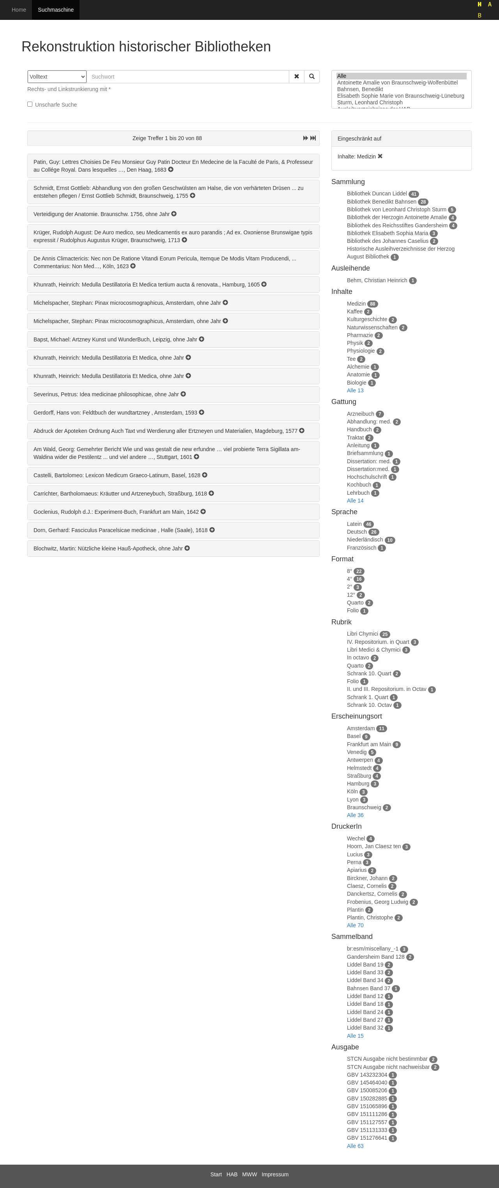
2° (349, 586)
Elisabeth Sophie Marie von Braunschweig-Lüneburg (401, 96)
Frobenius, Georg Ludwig (377, 902)
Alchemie (358, 367)
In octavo (358, 657)
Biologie (356, 383)
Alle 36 (355, 815)
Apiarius (357, 870)
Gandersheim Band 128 (376, 957)
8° (349, 571)
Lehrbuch (358, 493)
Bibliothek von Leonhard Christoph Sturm (396, 209)
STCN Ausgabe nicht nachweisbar (388, 1067)
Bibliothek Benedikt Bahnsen (381, 202)
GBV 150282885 (367, 1098)
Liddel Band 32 (365, 1028)
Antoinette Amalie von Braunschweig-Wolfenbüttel (401, 82)
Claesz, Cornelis (367, 886)
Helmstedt (359, 768)
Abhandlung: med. (369, 421)
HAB (232, 1174)
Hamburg (358, 783)
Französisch (361, 548)
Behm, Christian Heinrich (377, 280)
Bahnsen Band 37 (368, 988)
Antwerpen (360, 760)
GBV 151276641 (367, 1138)
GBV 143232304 (367, 1075)
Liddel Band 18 (365, 1004)
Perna (354, 862)
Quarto (355, 602)
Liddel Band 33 (365, 972)
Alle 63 (355, 1146)
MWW (249, 1174)
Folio (353, 610)
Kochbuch (359, 485)
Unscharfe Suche (52, 105)
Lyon (353, 799)
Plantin (355, 910)
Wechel (356, 838)
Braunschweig (364, 807)
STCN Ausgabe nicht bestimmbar (387, 1059)
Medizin (356, 304)
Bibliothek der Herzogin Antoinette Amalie (397, 217)
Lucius (355, 854)
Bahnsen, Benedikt (401, 89)
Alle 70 (355, 925)
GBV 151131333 (367, 1130)
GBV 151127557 (367, 1122)
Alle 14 (355, 500)
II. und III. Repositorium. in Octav (386, 689)
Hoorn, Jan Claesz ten (374, 846)
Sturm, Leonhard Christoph (401, 102)
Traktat (355, 437)
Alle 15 (355, 1036)
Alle (401, 76)
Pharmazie (360, 335)
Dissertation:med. (368, 469)
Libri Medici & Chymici (374, 650)
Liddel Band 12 (365, 996)
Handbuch (359, 429)
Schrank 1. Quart (367, 697)
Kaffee (355, 311)
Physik (355, 343)
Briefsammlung (365, 453)
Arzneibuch (360, 414)
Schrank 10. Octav (369, 705)
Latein (354, 524)
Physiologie (361, 351)
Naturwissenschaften (372, 327)
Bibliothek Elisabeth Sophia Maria (387, 233)
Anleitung (358, 445)
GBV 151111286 (367, 1114)
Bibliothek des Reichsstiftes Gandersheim (397, 225)
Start (216, 1174)
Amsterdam (361, 728)
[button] (296, 76)
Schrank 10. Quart (369, 673)
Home (19, 10)
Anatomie (358, 374)
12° (351, 595)
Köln (352, 791)
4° (349, 579)
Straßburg (359, 776)
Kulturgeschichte (367, 319)
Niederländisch (365, 539)
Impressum (275, 1174)
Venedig (357, 752)
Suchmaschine (56, 10)
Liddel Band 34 (365, 980)
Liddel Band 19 (365, 964)
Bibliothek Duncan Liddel (377, 193)
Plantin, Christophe (370, 917)
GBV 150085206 (367, 1090)
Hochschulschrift (367, 477)
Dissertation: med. (369, 461)
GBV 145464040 (367, 1082)
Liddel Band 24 (365, 1012)
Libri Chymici (362, 634)
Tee (351, 359)
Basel (354, 736)
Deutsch (357, 532)
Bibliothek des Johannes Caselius (387, 241)
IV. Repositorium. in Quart (378, 642)
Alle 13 (355, 390)
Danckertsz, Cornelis (372, 894)
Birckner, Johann (367, 878)
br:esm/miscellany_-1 (372, 948)
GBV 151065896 (367, 1106)
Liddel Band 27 (365, 1020)
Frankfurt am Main (369, 744)
